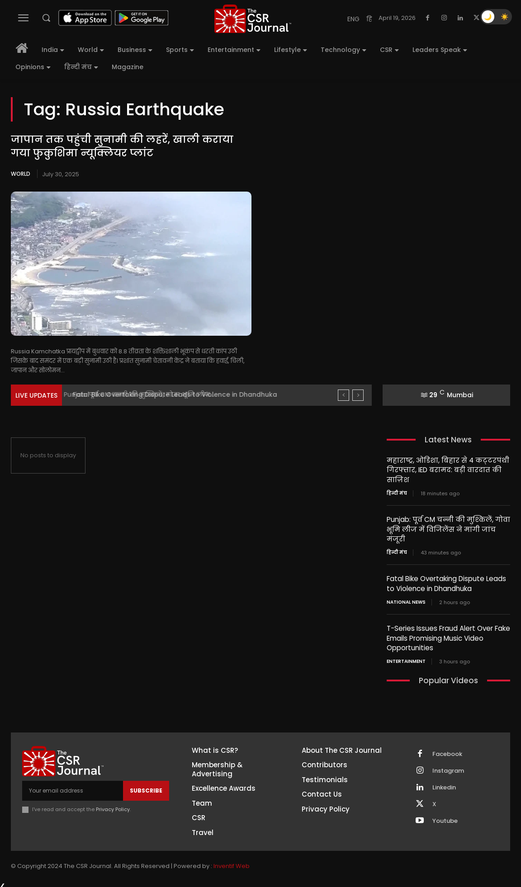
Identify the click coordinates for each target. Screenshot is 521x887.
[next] (358, 395)
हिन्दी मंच (397, 492)
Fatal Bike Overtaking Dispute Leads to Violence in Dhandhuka (446, 581)
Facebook (447, 750)
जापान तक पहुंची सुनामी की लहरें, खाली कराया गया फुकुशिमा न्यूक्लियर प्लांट (122, 146)
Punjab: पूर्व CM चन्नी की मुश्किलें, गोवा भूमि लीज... (144, 394)
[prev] (343, 395)
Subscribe (146, 787)
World (20, 174)
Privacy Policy (113, 805)
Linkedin (444, 783)
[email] (72, 787)
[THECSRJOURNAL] (253, 19)
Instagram (448, 767)
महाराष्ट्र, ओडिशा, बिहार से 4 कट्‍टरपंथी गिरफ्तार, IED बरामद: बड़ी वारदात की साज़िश (448, 469)
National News (406, 599)
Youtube (445, 817)
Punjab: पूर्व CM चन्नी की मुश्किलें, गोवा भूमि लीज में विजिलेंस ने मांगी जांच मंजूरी (448, 528)
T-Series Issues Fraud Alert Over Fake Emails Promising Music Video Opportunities (448, 635)
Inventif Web (231, 862)
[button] (46, 17)
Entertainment (406, 658)
